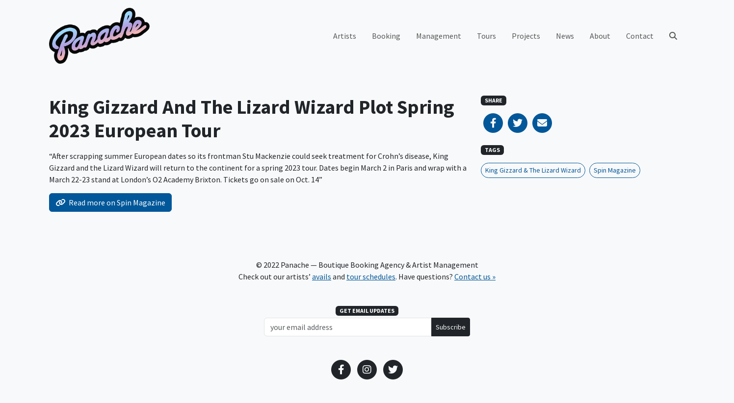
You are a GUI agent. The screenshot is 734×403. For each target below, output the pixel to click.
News (565, 36)
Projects (526, 36)
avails (321, 276)
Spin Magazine (615, 170)
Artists (344, 36)
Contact (640, 36)
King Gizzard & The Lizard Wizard (533, 170)
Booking (386, 36)
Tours (486, 36)
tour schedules (370, 276)
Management (438, 36)
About (600, 36)
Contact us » (475, 276)
